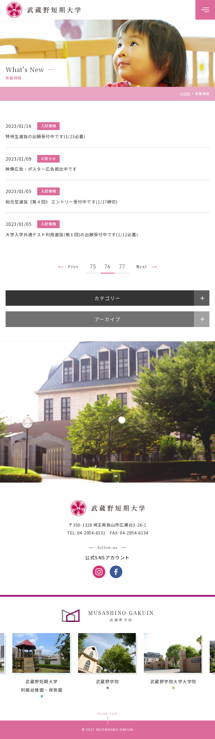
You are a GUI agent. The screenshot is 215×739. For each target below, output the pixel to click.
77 (122, 266)
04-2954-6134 (133, 533)
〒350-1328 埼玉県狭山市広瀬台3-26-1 (107, 525)
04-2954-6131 (91, 533)
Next (141, 266)
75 (93, 266)
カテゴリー (107, 298)
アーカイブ (108, 319)
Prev (73, 266)
